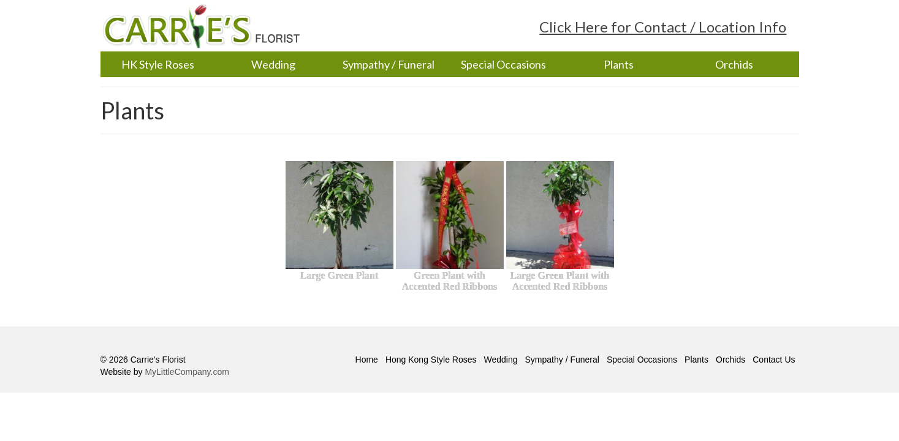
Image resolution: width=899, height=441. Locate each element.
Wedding (273, 64)
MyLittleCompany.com (187, 372)
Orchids (734, 64)
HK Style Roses (157, 64)
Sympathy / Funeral (388, 64)
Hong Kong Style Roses (431, 359)
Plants (619, 64)
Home (366, 359)
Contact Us (774, 359)
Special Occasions (503, 64)
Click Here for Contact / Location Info (662, 27)
